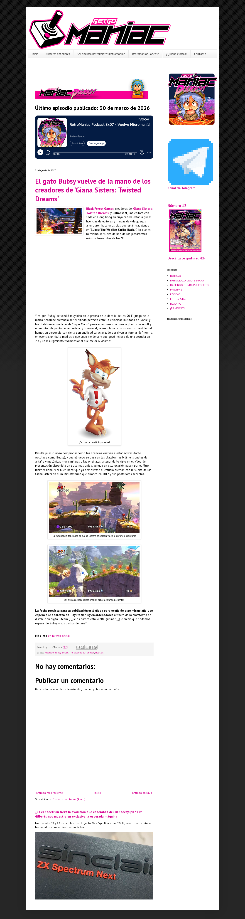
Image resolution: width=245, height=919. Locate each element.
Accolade (49, 652)
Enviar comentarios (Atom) (68, 799)
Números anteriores (58, 54)
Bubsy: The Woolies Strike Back (78, 652)
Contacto (200, 54)
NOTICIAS (175, 275)
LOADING (175, 303)
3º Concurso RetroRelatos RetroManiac (101, 54)
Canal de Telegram (181, 188)
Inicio (35, 54)
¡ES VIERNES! (178, 308)
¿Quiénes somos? (176, 54)
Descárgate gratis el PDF (186, 258)
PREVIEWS (176, 289)
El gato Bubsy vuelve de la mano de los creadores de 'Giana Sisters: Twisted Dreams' (93, 190)
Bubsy (57, 652)
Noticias (99, 652)
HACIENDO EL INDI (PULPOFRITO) (190, 285)
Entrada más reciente (49, 792)
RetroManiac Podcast (145, 54)
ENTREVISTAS (178, 299)
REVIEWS (175, 294)
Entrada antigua (142, 792)
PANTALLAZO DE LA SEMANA (187, 280)
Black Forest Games (100, 209)
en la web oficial (59, 636)
